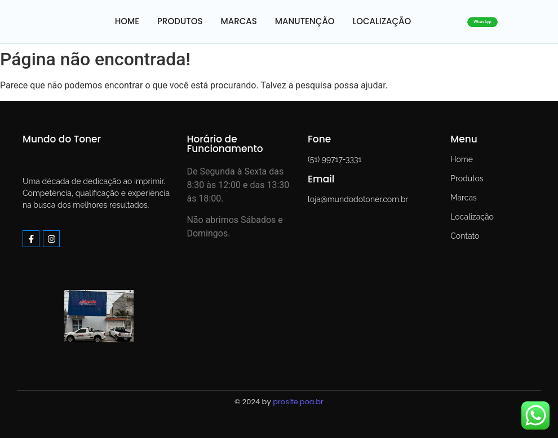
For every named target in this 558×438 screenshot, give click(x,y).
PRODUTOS (179, 21)
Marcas (463, 197)
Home (461, 159)
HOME (127, 21)
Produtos (466, 178)
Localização (472, 216)
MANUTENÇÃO (305, 21)
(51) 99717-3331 (334, 159)
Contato (464, 235)
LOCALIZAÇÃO (382, 21)
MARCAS (239, 21)
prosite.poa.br (298, 401)
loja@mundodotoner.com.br (358, 199)
